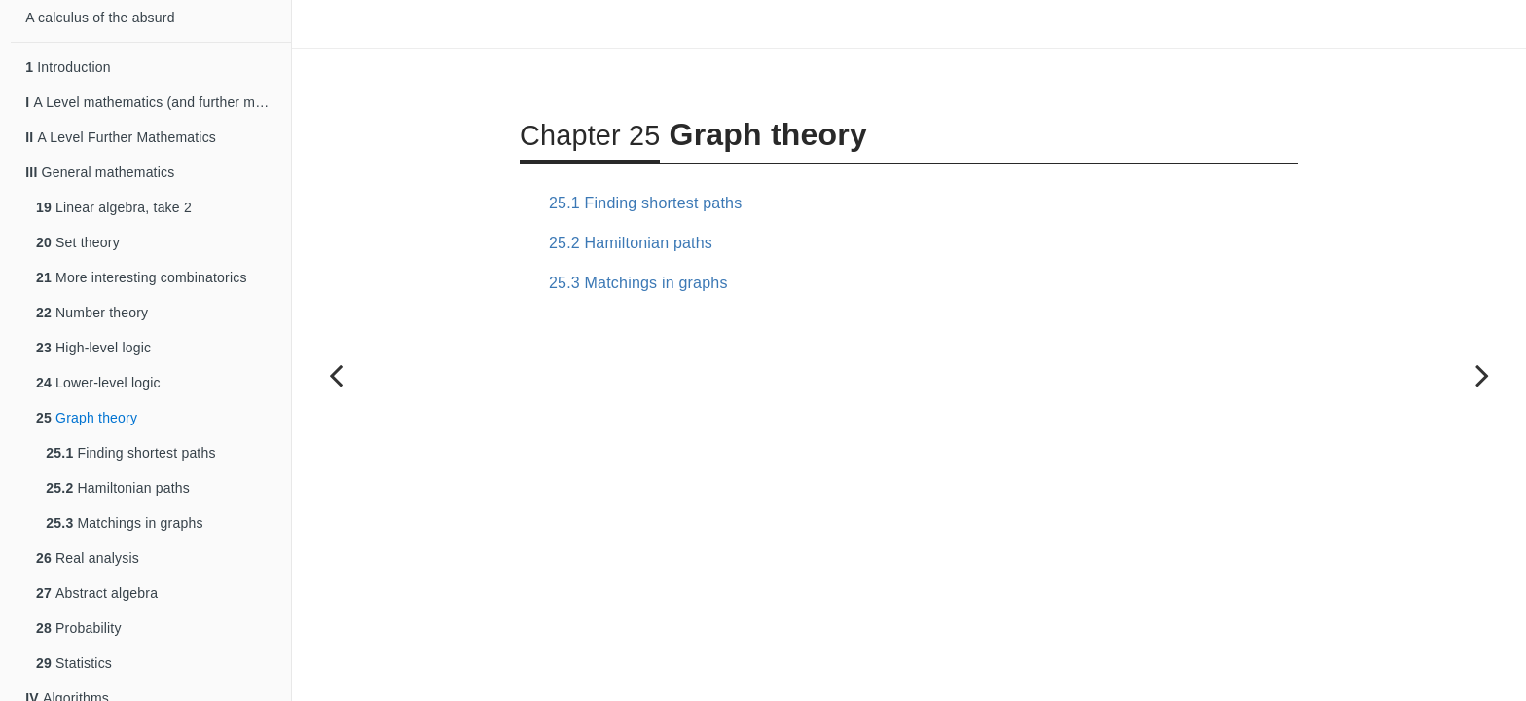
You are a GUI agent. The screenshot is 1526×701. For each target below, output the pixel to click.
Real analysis (87, 558)
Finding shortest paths (130, 453)
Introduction (68, 67)
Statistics (74, 663)
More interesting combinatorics (141, 277)
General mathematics (99, 172)
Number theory (92, 312)
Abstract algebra (97, 593)
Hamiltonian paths (118, 488)
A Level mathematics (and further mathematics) (158, 102)
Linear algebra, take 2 (114, 207)
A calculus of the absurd (99, 17)
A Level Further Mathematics (120, 137)
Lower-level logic (98, 382)
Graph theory (86, 417)
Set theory (78, 242)
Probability (79, 628)
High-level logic (93, 347)
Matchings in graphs (124, 523)
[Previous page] (336, 375)
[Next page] (1482, 375)
